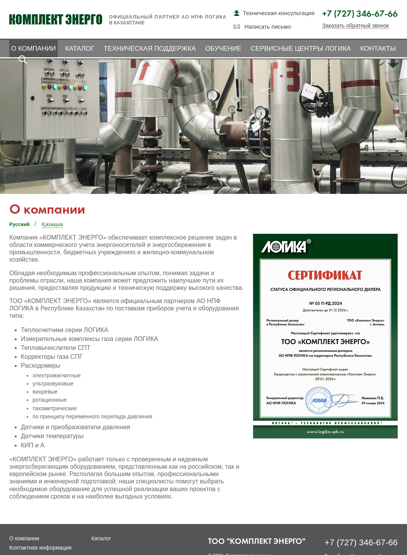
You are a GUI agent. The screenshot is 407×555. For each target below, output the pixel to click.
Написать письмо (268, 26)
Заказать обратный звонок (355, 26)
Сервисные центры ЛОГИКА (301, 48)
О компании (33, 48)
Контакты (378, 48)
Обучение (223, 48)
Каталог (79, 48)
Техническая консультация (279, 13)
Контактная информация (40, 548)
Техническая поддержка (150, 48)
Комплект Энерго (55, 19)
